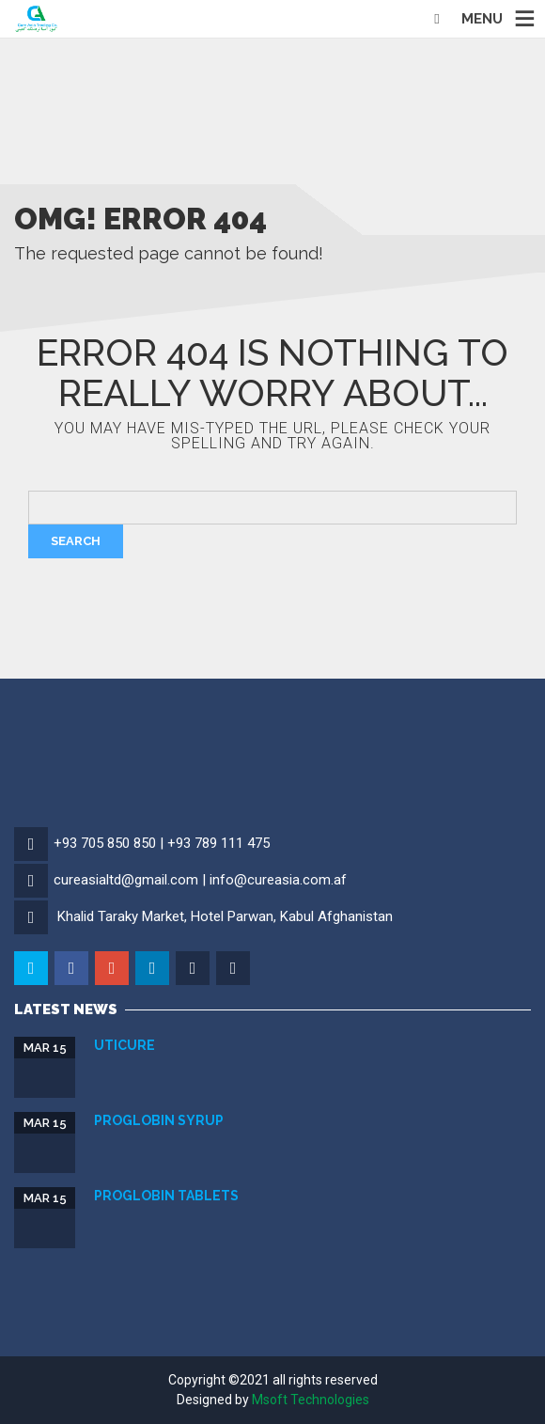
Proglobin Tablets (166, 1195)
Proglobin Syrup (159, 1120)
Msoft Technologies (310, 1399)
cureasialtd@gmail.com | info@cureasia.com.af (200, 879)
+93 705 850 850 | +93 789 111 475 (162, 843)
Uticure (124, 1045)
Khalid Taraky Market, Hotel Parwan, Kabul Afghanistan (225, 916)
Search (76, 541)
